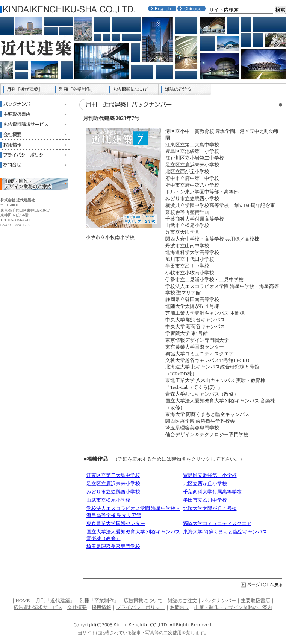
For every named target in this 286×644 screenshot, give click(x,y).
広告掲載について (132, 89)
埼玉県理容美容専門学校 (113, 546)
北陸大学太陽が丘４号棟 (210, 508)
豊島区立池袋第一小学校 (210, 475)
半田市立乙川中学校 (205, 500)
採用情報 (35, 145)
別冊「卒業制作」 (79, 89)
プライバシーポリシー (35, 155)
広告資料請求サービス (35, 124)
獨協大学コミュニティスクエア (217, 523)
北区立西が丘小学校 (205, 483)
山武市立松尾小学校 (108, 500)
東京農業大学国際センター (115, 523)
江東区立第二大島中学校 (113, 475)
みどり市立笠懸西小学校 (113, 492)
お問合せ (35, 165)
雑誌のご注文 (185, 89)
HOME (23, 600)
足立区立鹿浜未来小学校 (113, 483)
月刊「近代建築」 (27, 89)
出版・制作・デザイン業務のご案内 (233, 607)
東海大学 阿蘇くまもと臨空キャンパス (225, 531)
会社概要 (35, 134)
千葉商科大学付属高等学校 (212, 492)
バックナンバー (35, 104)
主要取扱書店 (35, 114)
